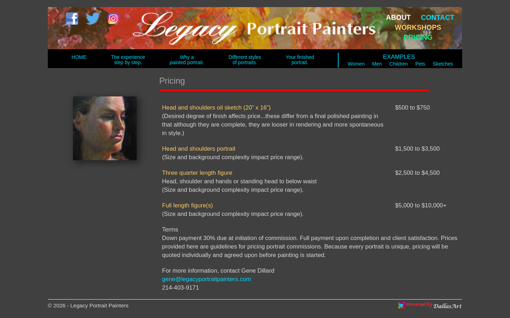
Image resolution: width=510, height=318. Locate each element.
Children (398, 64)
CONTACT (437, 17)
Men (377, 64)
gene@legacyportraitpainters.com (206, 279)
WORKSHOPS (418, 27)
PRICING (417, 37)
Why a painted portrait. (187, 59)
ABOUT (398, 17)
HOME (79, 57)
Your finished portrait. (300, 59)
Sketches (443, 64)
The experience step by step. (128, 59)
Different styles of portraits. (244, 59)
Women (356, 64)
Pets (420, 64)
